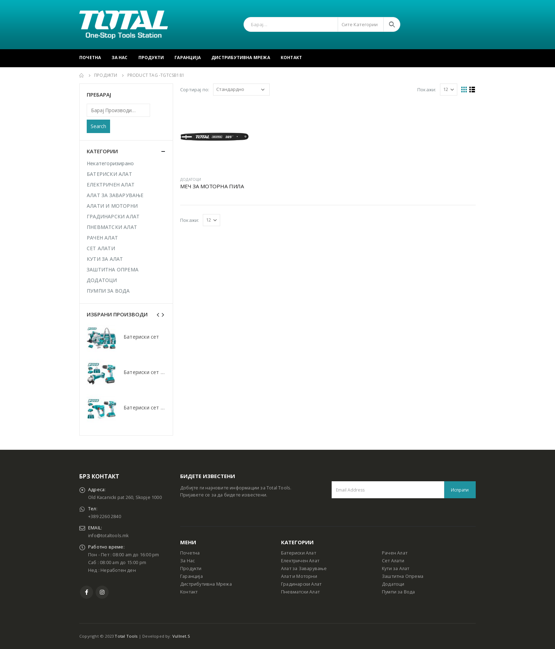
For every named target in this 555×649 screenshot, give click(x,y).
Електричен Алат (300, 561)
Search (98, 126)
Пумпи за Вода (398, 592)
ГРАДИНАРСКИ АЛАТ (113, 216)
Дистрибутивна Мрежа (240, 57)
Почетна (90, 57)
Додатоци (393, 584)
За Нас (119, 57)
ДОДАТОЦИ (190, 179)
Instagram (102, 592)
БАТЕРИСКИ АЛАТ (109, 174)
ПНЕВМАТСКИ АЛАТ (112, 227)
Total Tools (126, 636)
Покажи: (426, 89)
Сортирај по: (194, 89)
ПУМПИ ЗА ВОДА (108, 290)
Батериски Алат (298, 553)
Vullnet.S (181, 636)
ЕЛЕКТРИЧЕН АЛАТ (111, 184)
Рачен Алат (394, 553)
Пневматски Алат (300, 592)
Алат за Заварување (304, 568)
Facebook (86, 592)
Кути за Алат (395, 568)
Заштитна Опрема (402, 576)
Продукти (151, 57)
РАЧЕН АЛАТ (102, 237)
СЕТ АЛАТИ (101, 248)
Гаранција (187, 57)
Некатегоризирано (110, 163)
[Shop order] (241, 90)
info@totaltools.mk (108, 536)
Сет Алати (393, 561)
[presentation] (158, 314)
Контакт (291, 57)
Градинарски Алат (301, 584)
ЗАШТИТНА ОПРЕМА (112, 269)
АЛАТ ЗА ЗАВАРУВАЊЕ (115, 195)
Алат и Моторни (299, 576)
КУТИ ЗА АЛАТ (105, 258)
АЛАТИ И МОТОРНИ (112, 205)
